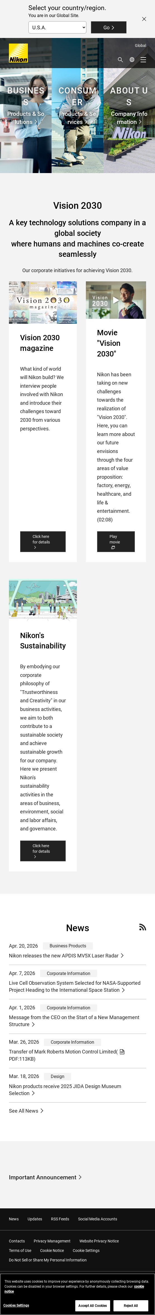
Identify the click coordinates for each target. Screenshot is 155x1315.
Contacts (17, 1241)
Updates (35, 1219)
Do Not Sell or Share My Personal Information (48, 1260)
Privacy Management (52, 1241)
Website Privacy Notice (99, 1241)
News (14, 1219)
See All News (23, 1111)
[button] (120, 59)
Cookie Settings (86, 1250)
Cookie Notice (52, 1250)
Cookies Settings (16, 1306)
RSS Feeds (60, 1219)
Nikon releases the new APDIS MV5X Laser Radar (63, 956)
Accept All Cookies (92, 1306)
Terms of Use (20, 1250)
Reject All (131, 1306)
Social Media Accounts (97, 1219)
